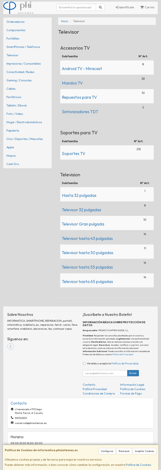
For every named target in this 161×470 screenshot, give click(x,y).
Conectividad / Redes (20, 72)
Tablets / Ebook (16, 105)
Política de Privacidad (122, 354)
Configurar (107, 451)
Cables (11, 89)
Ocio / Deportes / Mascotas (24, 139)
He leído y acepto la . (113, 363)
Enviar (133, 373)
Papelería (12, 130)
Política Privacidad (95, 389)
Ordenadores (15, 22)
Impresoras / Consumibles (23, 63)
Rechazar (124, 451)
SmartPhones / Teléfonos (23, 47)
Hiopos (11, 156)
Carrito (147, 7)
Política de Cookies (138, 465)
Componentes (15, 30)
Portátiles (12, 38)
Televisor (12, 55)
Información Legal (132, 385)
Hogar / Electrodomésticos (24, 122)
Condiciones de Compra (99, 393)
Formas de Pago (131, 393)
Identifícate (124, 7)
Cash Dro (12, 164)
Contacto (89, 385)
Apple (10, 147)
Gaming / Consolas (19, 80)
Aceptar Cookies (144, 451)
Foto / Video (14, 114)
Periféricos (13, 97)
